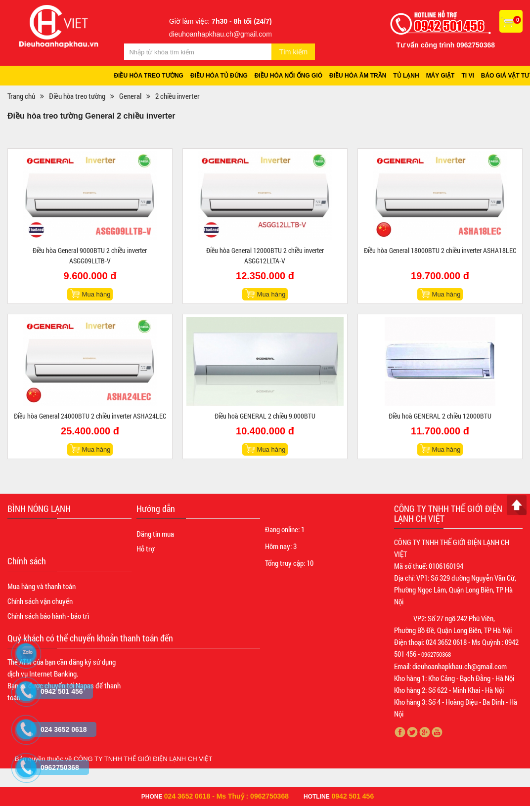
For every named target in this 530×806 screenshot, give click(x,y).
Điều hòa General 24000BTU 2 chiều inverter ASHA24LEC (90, 416)
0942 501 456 (353, 796)
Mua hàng (96, 294)
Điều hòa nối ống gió (288, 75)
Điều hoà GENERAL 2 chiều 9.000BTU (265, 416)
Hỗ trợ (145, 548)
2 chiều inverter (177, 96)
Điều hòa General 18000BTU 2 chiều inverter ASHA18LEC (440, 250)
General (130, 96)
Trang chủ (21, 96)
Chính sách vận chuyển (40, 601)
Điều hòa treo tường (148, 75)
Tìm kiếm (293, 52)
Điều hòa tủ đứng (219, 75)
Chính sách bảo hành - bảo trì (48, 616)
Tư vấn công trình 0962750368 (445, 45)
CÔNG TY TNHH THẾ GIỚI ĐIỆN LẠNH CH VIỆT (143, 759)
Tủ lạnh (406, 75)
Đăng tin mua (155, 534)
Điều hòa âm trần (357, 75)
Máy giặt (440, 75)
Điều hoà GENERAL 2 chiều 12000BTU (440, 416)
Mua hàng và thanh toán (41, 586)
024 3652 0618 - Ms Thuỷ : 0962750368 (226, 796)
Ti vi (467, 75)
